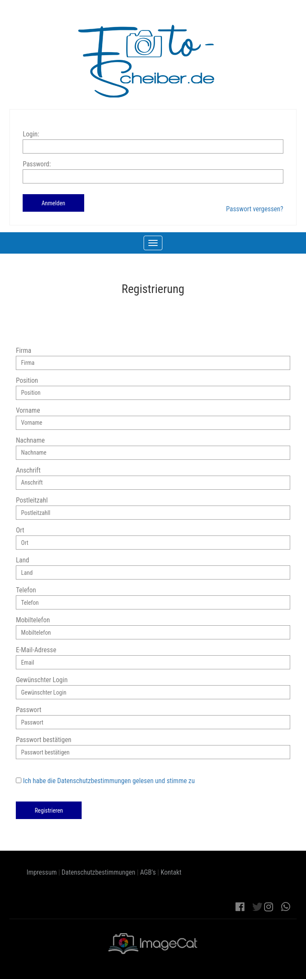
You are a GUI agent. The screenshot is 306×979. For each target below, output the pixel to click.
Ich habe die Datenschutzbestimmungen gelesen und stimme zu (109, 781)
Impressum (41, 872)
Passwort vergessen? (254, 209)
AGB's (148, 872)
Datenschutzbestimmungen (98, 872)
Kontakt (171, 872)
